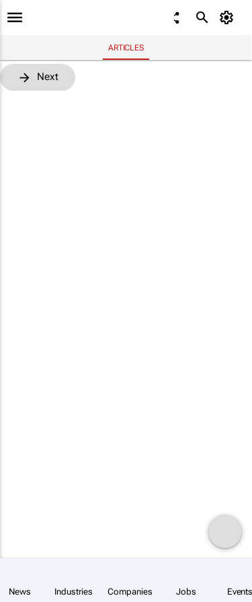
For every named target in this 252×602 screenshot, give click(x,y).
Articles (126, 47)
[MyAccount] (228, 17)
